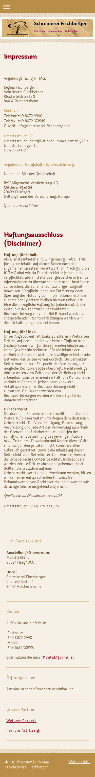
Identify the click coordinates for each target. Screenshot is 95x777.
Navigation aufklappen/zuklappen (47, 6)
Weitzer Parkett (21, 721)
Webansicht (79, 762)
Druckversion (19, 762)
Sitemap (42, 762)
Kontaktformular (58, 657)
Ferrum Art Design (24, 730)
